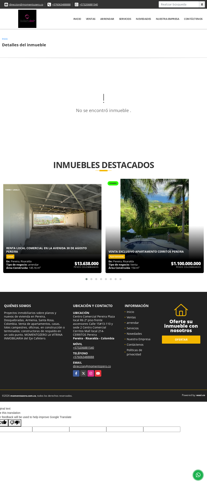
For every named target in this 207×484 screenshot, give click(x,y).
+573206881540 (88, 4)
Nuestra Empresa (167, 19)
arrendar (107, 19)
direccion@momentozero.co (26, 4)
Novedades (143, 19)
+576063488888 (61, 4)
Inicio (77, 19)
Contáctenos (193, 19)
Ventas (90, 19)
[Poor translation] (14, 423)
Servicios (125, 19)
